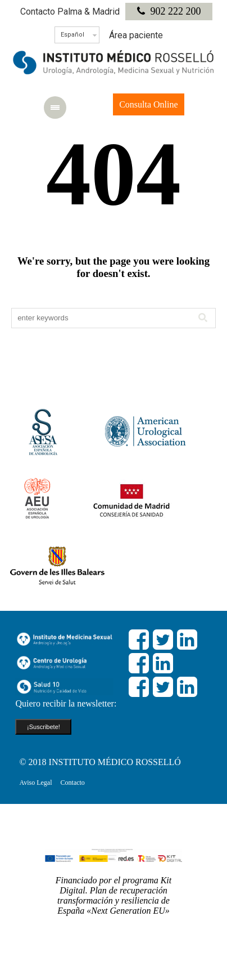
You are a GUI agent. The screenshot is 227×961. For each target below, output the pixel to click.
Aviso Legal (35, 782)
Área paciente (136, 35)
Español (72, 34)
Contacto (73, 782)
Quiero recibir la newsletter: (65, 703)
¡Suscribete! (43, 726)
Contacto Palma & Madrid (70, 11)
